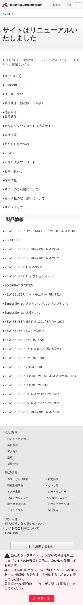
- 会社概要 (12, 445)
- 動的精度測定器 (16, 504)
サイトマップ (13, 207)
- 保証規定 (52, 510)
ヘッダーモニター (57, 497)
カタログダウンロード (19, 162)
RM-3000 (23, 267)
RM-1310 (23, 367)
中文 (69, 4)
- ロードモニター (56, 491)
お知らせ (11, 519)
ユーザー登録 (13, 94)
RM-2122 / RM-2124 (31, 249)
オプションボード (29, 276)
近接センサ (22, 312)
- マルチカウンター (17, 497)
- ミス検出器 (13, 491)
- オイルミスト (14, 510)
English (57, 4)
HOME (6, 13)
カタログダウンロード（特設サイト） (30, 126)
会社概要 (10, 135)
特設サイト (12, 112)
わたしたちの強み (16, 144)
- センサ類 (52, 485)
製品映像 (10, 116)
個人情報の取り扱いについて (24, 198)
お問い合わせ (13, 171)
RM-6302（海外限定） (33, 349)
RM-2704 (24, 358)
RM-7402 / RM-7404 (31, 412)
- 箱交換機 (52, 479)
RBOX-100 (11, 240)
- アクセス (12, 451)
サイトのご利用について (21, 189)
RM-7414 (33, 294)
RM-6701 (24, 340)
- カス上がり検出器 (17, 479)
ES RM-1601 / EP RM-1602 (34, 321)
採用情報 (10, 180)
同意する (43, 598)
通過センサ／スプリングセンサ (36, 303)
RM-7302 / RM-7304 (31, 403)
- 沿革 (9, 457)
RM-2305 (26, 385)
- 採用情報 (12, 463)
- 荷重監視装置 (14, 485)
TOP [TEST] (12, 76)
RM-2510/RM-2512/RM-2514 (40, 376)
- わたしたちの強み (17, 439)
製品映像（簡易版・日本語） (24, 103)
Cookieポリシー (15, 85)
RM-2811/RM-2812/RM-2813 (39, 231)
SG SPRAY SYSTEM (19, 285)
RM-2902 (24, 330)
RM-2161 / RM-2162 (31, 258)
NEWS (9, 153)
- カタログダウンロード (60, 504)
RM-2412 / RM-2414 (31, 394)
